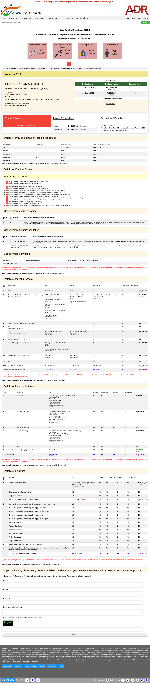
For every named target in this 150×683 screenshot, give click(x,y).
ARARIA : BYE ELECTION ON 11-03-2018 (45, 68)
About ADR (131, 18)
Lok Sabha (13, 18)
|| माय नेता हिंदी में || (82, 18)
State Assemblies (26, 18)
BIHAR (26, 68)
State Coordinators (31, 666)
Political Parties (53, 18)
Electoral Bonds (67, 18)
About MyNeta (143, 18)
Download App (99, 680)
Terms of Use (52, 666)
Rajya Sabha (39, 18)
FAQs (61, 666)
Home (4, 18)
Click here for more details (111, 98)
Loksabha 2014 (16, 68)
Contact (42, 666)
